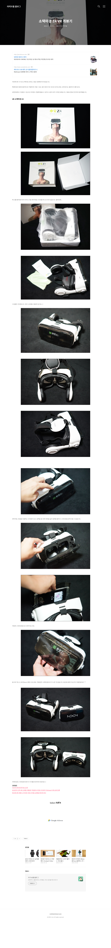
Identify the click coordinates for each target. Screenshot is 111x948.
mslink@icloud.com (55, 940)
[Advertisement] (55, 64)
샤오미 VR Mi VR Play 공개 (20, 813)
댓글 (27, 897)
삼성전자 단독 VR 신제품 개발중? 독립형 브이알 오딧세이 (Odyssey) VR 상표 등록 (36, 816)
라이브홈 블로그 (14, 6)
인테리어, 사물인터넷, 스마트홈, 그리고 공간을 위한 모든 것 (42, 906)
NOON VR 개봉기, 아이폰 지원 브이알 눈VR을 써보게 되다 (29, 819)
